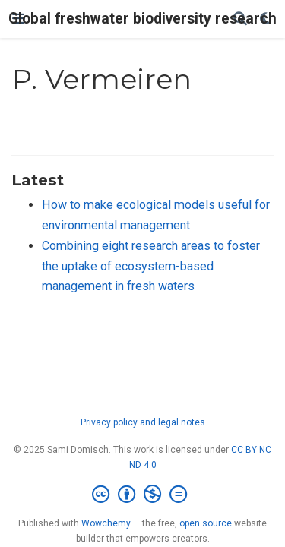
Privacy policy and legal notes (143, 422)
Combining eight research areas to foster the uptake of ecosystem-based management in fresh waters (151, 266)
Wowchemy (106, 523)
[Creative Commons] (142, 494)
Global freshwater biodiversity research (142, 18)
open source (205, 523)
